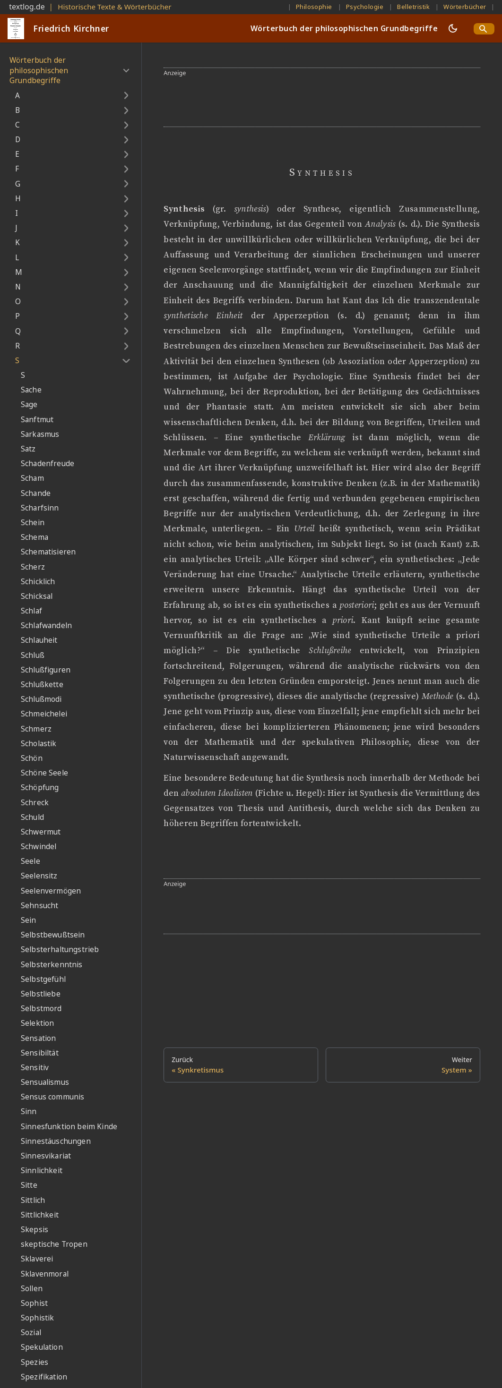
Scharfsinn (40, 508)
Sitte (29, 1185)
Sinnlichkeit (41, 1170)
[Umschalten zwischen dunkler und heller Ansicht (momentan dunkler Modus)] (452, 28)
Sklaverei (37, 1259)
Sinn (29, 1111)
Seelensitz (39, 876)
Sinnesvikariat (46, 1156)
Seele (30, 861)
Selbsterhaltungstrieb (60, 949)
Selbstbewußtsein (53, 935)
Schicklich (38, 582)
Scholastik (39, 744)
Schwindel (38, 847)
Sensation (38, 1038)
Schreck (35, 803)
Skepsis (34, 1230)
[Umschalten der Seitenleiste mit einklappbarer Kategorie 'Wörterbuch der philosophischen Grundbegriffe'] (126, 70)
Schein (32, 523)
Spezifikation (44, 1377)
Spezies (34, 1362)
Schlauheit (39, 640)
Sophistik (37, 1318)
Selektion (37, 1023)
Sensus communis (52, 1097)
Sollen (32, 1289)
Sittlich (33, 1200)
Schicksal (36, 596)
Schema (34, 537)
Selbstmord (41, 1008)
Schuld (32, 817)
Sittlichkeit (40, 1215)
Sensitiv (35, 1068)
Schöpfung (40, 787)
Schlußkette (42, 685)
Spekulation (42, 1347)
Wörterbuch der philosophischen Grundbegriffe (344, 28)
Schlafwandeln (46, 625)
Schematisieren (48, 552)
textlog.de (27, 6)
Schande (36, 493)
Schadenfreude (47, 463)
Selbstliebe (41, 994)
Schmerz (36, 729)
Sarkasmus (40, 434)
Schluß (32, 655)
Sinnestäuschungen (56, 1141)
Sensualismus (45, 1082)
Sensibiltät (40, 1053)
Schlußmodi (41, 699)
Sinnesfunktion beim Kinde (69, 1127)
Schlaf (31, 611)
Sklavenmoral (45, 1274)
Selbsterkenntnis (52, 965)
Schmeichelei (44, 714)
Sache (31, 390)
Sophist (34, 1303)
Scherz (33, 567)
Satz (28, 449)
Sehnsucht (39, 906)
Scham (32, 478)
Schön (32, 758)
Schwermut (41, 832)
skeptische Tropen (54, 1244)
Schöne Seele (44, 773)
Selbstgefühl (43, 979)
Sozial (31, 1332)
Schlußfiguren (45, 670)
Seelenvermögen (51, 891)
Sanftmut (37, 420)
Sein (28, 920)
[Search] (484, 28)
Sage (29, 404)
